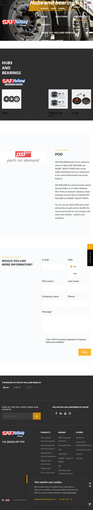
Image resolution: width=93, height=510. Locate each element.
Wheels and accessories (46, 462)
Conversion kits (56, 114)
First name (47, 281)
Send (84, 352)
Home (44, 16)
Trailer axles (46, 468)
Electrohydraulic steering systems (48, 447)
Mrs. (75, 273)
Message (46, 311)
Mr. (74, 266)
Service (44, 3)
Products (81, 16)
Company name (50, 296)
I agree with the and (66, 340)
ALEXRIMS (62, 454)
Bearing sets (30, 114)
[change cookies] (45, 499)
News (53, 8)
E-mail (45, 259)
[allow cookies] (65, 499)
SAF (59, 466)
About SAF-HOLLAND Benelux (58, 32)
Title (70, 259)
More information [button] (69, 493)
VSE (60, 449)
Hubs (5, 113)
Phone (71, 296)
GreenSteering (64, 445)
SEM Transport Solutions (64, 439)
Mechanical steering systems (48, 439)
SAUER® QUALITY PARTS (65, 460)
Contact (44, 8)
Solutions (61, 16)
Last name (73, 281)
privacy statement (67, 339)
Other (75, 113)
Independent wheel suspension (48, 455)
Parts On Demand (58, 3)
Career (61, 8)
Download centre (52, 40)
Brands (45, 24)
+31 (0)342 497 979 (13, 442)
